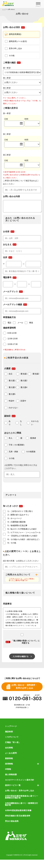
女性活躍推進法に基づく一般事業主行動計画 (21, 806)
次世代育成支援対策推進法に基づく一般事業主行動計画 (21, 799)
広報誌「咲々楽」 (13, 745)
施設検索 (9, 734)
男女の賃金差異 (12, 823)
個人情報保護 (11, 777)
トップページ (11, 729)
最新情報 (9, 761)
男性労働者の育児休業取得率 (17, 818)
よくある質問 (11, 755)
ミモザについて (12, 739)
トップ (4, 9)
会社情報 (9, 750)
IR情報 (8, 771)
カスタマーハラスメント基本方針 (19, 782)
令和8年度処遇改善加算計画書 (18, 813)
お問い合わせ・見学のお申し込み (19, 793)
